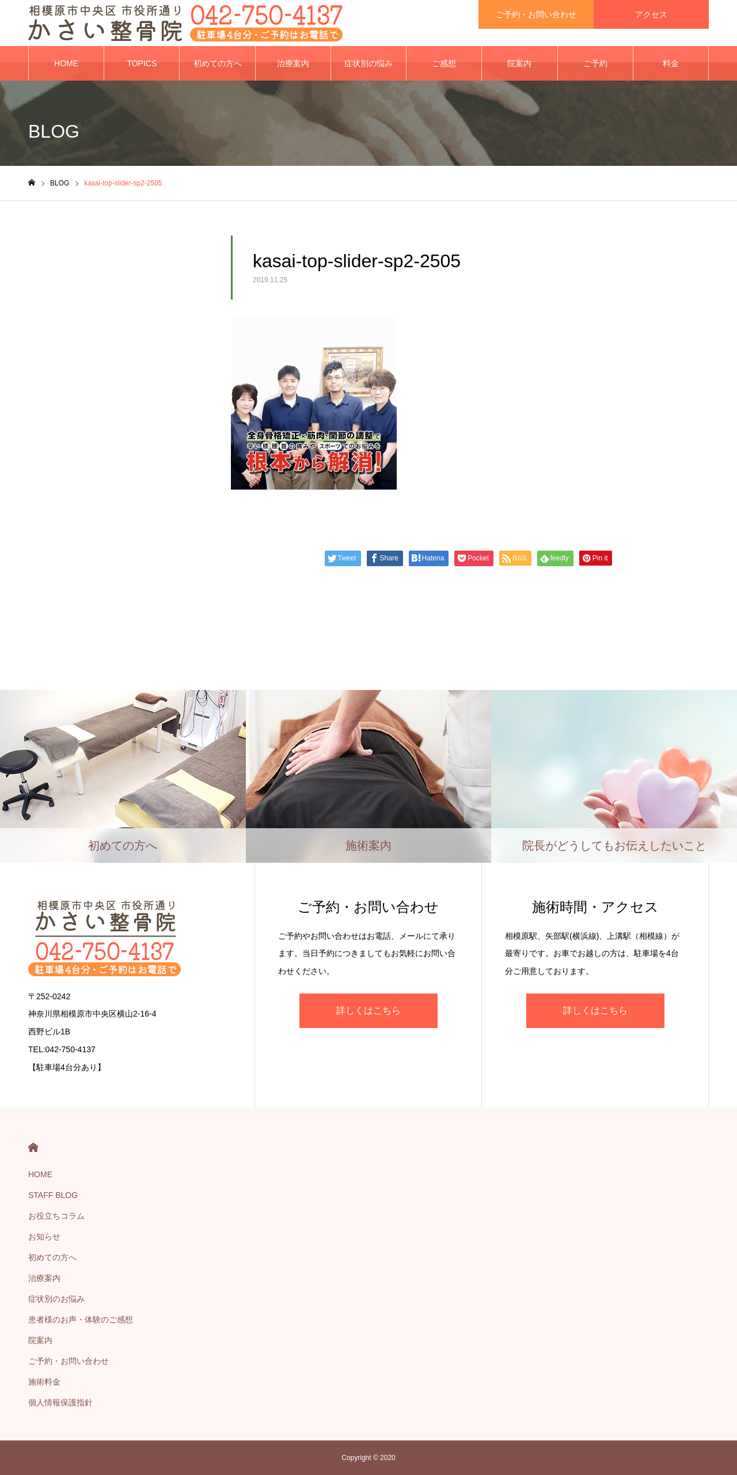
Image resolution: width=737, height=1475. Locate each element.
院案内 (519, 63)
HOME (66, 63)
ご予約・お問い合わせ (68, 1361)
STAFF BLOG (53, 1195)
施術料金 (44, 1381)
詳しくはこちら (368, 1010)
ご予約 (595, 63)
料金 (671, 63)
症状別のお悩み (56, 1298)
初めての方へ (217, 63)
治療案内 (293, 63)
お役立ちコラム (56, 1215)
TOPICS (142, 63)
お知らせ (44, 1236)
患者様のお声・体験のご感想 (80, 1319)
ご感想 (444, 63)
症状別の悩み (368, 63)
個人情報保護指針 (60, 1402)
